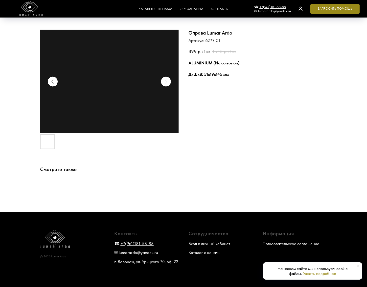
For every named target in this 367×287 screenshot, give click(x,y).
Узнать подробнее (319, 273)
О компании (191, 9)
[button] (300, 8)
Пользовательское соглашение (291, 243)
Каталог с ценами (155, 9)
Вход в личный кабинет (209, 243)
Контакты (220, 9)
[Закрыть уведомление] (358, 266)
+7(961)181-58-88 (272, 7)
